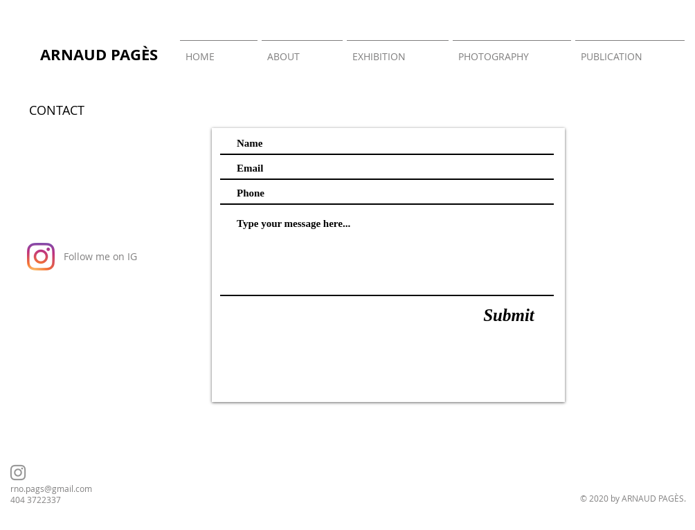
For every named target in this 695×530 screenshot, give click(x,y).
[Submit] (509, 315)
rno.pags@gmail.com (51, 488)
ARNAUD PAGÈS (99, 54)
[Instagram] (41, 257)
